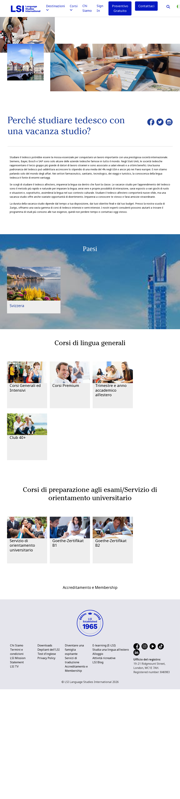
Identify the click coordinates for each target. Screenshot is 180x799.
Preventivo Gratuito (120, 8)
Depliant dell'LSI (48, 759)
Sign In (100, 8)
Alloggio (97, 763)
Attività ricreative (103, 768)
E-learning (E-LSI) (104, 755)
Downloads (44, 755)
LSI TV (14, 776)
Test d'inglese (46, 763)
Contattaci (146, 6)
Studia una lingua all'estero (110, 759)
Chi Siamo (87, 8)
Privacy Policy (46, 768)
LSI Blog (97, 772)
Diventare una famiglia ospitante (74, 759)
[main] (90, 289)
